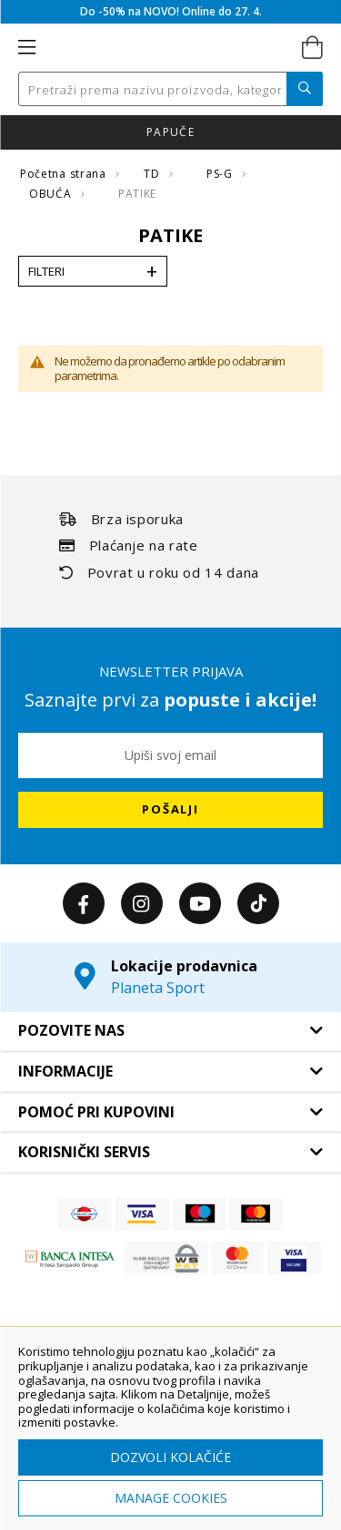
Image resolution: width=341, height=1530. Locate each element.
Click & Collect (254, 132)
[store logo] (168, 48)
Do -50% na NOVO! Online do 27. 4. (171, 11)
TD (153, 173)
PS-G (221, 173)
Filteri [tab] (46, 271)
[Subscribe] (170, 810)
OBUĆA (52, 193)
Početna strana (64, 173)
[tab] (170, 1031)
